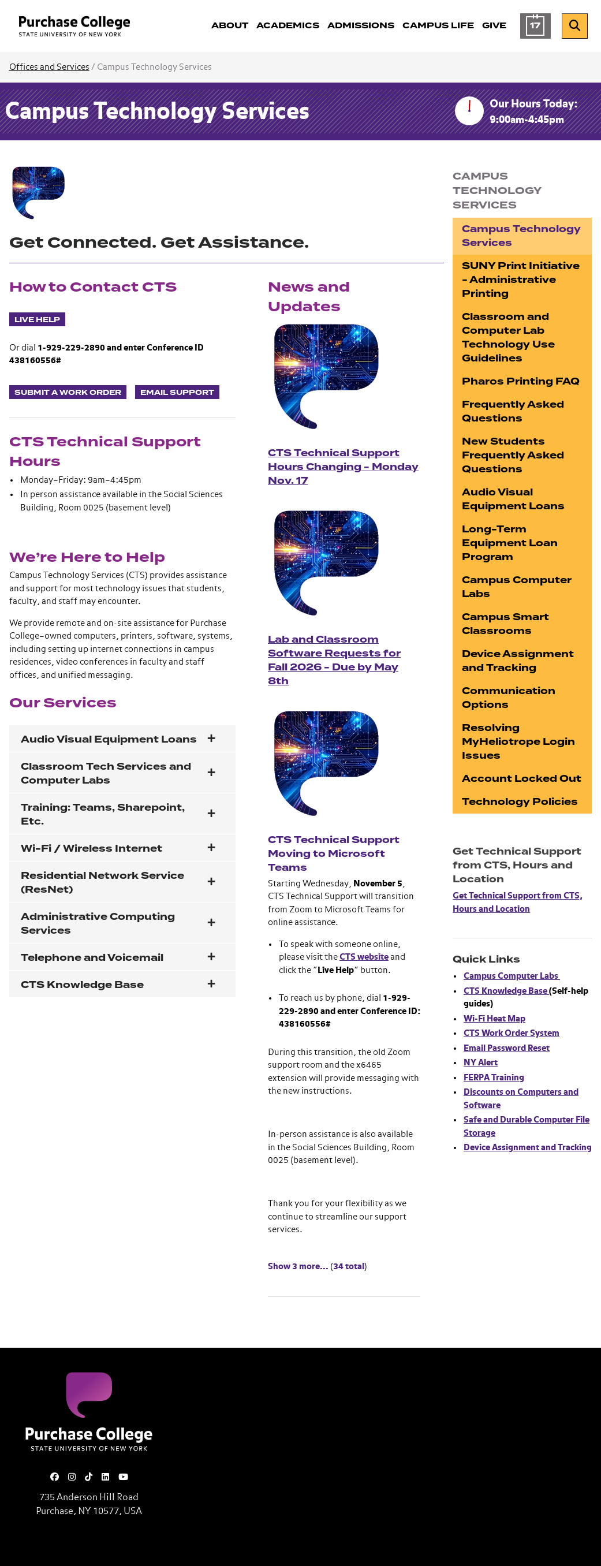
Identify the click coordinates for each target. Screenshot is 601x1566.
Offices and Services (49, 67)
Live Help (37, 320)
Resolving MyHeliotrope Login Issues (518, 742)
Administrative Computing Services (98, 923)
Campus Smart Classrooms (505, 624)
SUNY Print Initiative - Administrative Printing (521, 280)
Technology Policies (520, 802)
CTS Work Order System (511, 1033)
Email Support (177, 392)
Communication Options (508, 698)
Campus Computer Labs (517, 587)
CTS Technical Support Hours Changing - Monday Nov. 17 (343, 467)
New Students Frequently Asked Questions (513, 455)
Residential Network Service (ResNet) (102, 882)
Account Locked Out (521, 778)
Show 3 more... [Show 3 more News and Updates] (298, 1266)
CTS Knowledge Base (82, 985)
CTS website (364, 957)
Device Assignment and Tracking (518, 661)
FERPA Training (494, 1077)
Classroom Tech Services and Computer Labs (106, 773)
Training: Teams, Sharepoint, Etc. (103, 814)
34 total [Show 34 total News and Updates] (348, 1266)
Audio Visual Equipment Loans (109, 739)
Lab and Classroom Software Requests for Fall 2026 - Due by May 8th (334, 660)
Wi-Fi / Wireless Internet (91, 848)
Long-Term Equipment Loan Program (510, 543)
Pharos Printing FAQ (521, 381)
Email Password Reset (507, 1048)
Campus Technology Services (157, 112)
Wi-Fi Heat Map (494, 1019)
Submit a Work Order (67, 392)
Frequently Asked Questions (513, 411)
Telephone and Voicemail (92, 957)
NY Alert (481, 1062)
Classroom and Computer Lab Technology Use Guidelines (508, 338)
